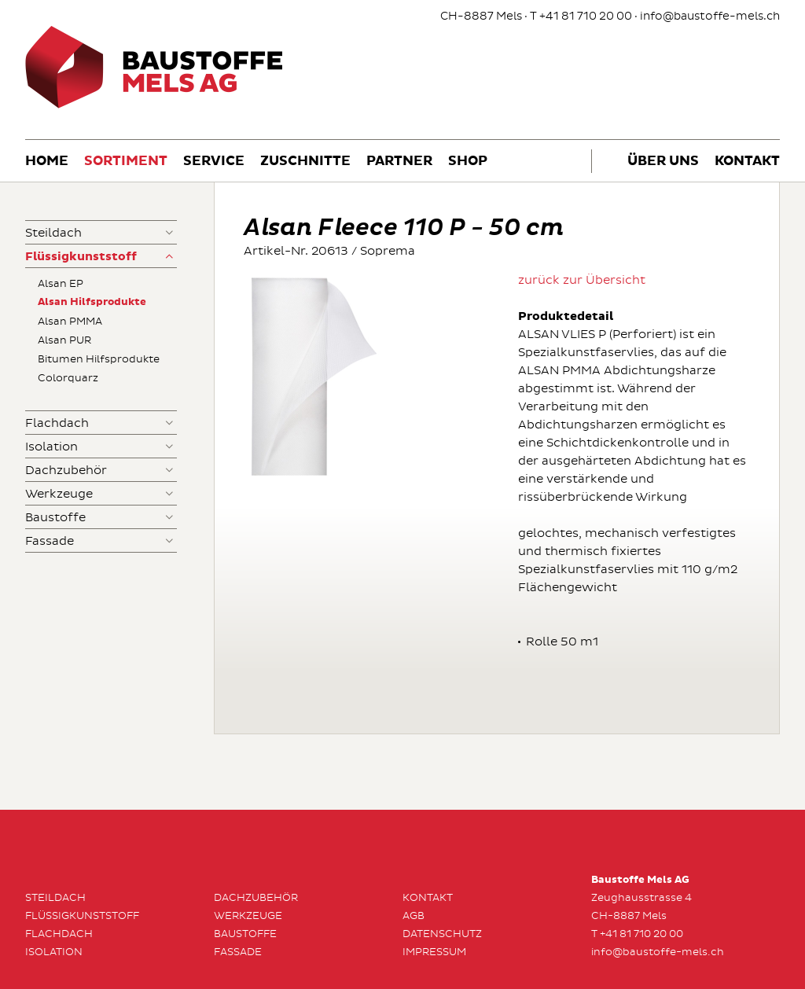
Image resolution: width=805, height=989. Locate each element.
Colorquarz (68, 378)
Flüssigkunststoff (81, 257)
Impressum (434, 952)
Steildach (53, 233)
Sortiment (125, 161)
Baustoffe (55, 517)
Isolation (51, 446)
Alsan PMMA (70, 321)
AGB (413, 916)
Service (213, 161)
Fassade (49, 541)
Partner (399, 161)
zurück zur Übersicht (581, 280)
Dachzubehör (66, 470)
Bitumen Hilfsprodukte (99, 359)
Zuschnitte (305, 161)
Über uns (663, 161)
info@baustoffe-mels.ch (710, 16)
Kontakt (747, 161)
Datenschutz (442, 934)
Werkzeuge (59, 494)
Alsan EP (60, 284)
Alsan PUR (64, 340)
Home (46, 161)
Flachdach (57, 423)
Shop (467, 161)
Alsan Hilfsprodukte (92, 302)
